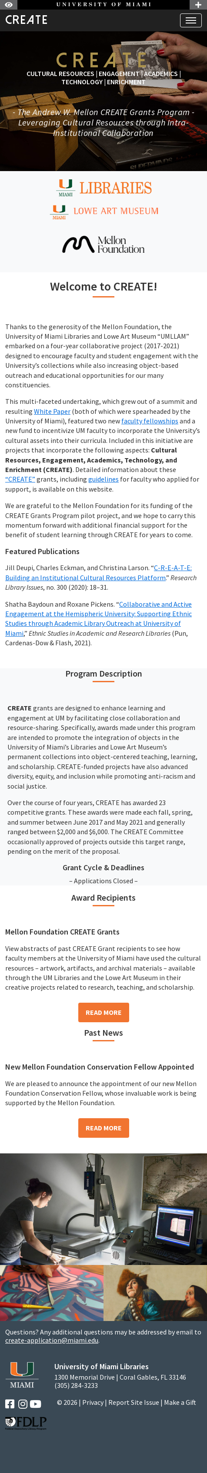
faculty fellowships (149, 420)
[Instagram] (22, 1404)
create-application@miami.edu (51, 1340)
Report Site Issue (133, 1402)
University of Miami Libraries (101, 1366)
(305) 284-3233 (76, 1385)
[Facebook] (9, 1404)
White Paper (52, 411)
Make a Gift (180, 1402)
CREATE (26, 19)
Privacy (93, 1402)
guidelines (103, 479)
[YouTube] (35, 1404)
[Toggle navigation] (191, 20)
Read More (104, 1012)
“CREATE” (20, 479)
